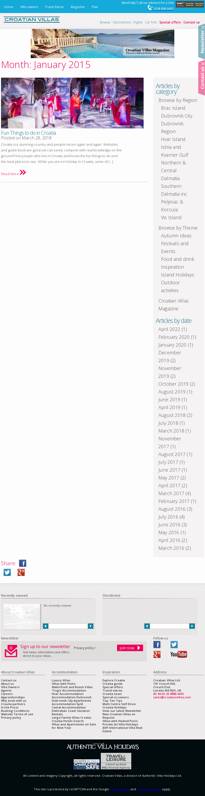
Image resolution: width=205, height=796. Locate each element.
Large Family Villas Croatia (71, 717)
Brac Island (173, 108)
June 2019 (169, 399)
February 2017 (174, 501)
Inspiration (172, 267)
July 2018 (168, 423)
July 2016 (168, 517)
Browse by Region (177, 100)
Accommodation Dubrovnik (72, 697)
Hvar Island (173, 139)
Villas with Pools (63, 684)
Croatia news (112, 694)
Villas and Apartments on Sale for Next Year (74, 726)
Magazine (78, 7)
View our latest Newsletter (121, 711)
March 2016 (171, 548)
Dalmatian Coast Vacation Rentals (71, 712)
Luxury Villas (61, 680)
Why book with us (14, 700)
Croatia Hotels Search (68, 721)
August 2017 (171, 454)
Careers (7, 694)
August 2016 (171, 509)
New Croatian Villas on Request (119, 715)
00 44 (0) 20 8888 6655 (168, 694)
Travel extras (112, 690)
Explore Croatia (113, 680)
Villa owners (29, 7)
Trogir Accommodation (69, 690)
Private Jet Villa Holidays (120, 724)
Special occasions (115, 697)
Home (8, 7)
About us (7, 684)
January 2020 (172, 345)
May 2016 (168, 532)
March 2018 (171, 431)
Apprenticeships (13, 697)
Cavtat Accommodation (69, 707)
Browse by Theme (177, 228)
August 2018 (171, 415)
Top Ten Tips (112, 700)
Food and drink (177, 259)
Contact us (9, 680)
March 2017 (171, 493)
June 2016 (169, 524)
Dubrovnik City (176, 116)
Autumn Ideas (176, 235)
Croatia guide (112, 684)
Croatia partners (13, 704)
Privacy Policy (120, 789)
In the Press (9, 707)
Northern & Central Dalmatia (173, 170)
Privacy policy (11, 717)
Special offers (112, 687)
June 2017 (169, 470)
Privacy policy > (85, 648)
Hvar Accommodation (68, 694)
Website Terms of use (17, 714)
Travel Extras (54, 7)
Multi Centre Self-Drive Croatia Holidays (119, 705)
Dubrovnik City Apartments (71, 700)
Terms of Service (149, 789)
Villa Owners (10, 687)
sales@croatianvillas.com (172, 697)
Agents (6, 690)
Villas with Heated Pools (120, 721)
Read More (13, 173)
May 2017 (168, 477)
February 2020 (174, 337)
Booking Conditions (15, 711)
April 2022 (169, 329)
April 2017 (169, 485)
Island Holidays (177, 274)
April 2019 (169, 407)
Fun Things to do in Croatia (28, 132)
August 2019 (171, 391)
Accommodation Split (67, 704)
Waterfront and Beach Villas (72, 687)
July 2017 (168, 462)
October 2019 (173, 384)
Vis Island (171, 217)
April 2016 (169, 540)
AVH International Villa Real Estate (122, 729)
